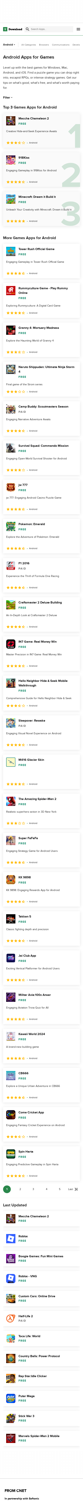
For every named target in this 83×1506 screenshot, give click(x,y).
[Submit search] (27, 29)
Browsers (44, 44)
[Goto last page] (73, 1189)
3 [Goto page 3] (33, 1189)
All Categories (28, 44)
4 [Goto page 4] (46, 1189)
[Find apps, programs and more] (48, 29)
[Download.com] (12, 29)
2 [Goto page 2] (20, 1189)
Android (9, 44)
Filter (8, 97)
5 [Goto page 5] (59, 1189)
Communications (61, 44)
